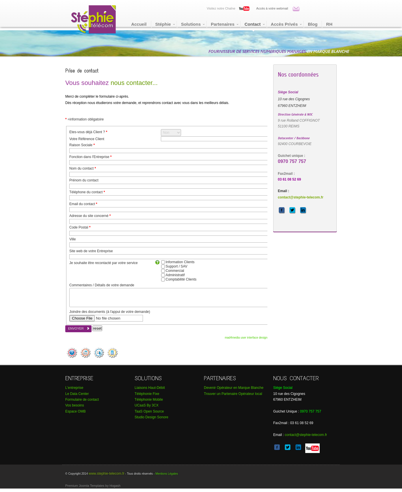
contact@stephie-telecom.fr (300, 197)
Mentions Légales (166, 477)
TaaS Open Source (149, 415)
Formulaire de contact (82, 403)
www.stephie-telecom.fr (106, 477)
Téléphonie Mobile (149, 403)
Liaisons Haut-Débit (150, 391)
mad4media (233, 341)
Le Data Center (77, 397)
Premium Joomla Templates (85, 489)
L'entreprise (74, 391)
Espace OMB (75, 415)
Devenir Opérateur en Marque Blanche (233, 391)
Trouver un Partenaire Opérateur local (233, 397)
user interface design (254, 341)
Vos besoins (74, 409)
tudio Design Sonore (151, 421)
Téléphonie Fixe (147, 397)
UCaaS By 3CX (147, 409)
